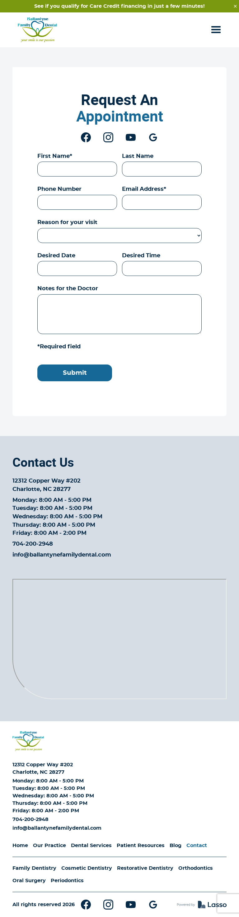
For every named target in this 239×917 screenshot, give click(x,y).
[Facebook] (86, 137)
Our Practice (49, 845)
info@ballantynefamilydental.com (61, 555)
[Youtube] (131, 137)
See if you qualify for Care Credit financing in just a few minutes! (119, 6)
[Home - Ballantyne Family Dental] (37, 29)
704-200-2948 (32, 544)
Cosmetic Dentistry (86, 868)
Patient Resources (141, 845)
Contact (196, 845)
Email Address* (144, 189)
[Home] (28, 741)
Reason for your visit (67, 222)
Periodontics (67, 880)
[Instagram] (108, 137)
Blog (175, 845)
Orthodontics (195, 868)
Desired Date (56, 256)
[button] (216, 29)
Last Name (137, 156)
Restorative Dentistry (145, 868)
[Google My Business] (153, 137)
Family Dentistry (34, 868)
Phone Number (59, 189)
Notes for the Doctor (67, 288)
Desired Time (141, 256)
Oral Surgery (29, 880)
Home (20, 845)
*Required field (59, 347)
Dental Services (91, 845)
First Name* (54, 156)
